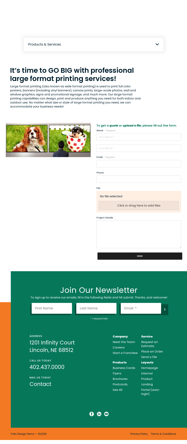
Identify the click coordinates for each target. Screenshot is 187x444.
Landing (147, 384)
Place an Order (152, 351)
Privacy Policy (139, 434)
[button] (157, 44)
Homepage (149, 368)
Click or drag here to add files (138, 205)
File (98, 188)
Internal (147, 373)
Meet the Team (124, 342)
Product (147, 379)
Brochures (120, 379)
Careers (119, 347)
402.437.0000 (47, 367)
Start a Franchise (125, 353)
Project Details (104, 217)
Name (100, 130)
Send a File (149, 357)
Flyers (117, 373)
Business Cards (124, 368)
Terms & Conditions (163, 434)
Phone (100, 172)
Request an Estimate (149, 344)
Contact (40, 384)
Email (99, 157)
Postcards (120, 384)
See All (117, 390)
